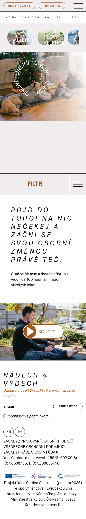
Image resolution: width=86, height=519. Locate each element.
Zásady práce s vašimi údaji (30, 452)
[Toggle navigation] (78, 6)
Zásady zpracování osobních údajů (38, 441)
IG (20, 432)
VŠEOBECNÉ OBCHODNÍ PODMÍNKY (34, 447)
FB (8, 432)
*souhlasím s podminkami (27, 416)
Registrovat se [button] (19, 6)
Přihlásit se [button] (52, 6)
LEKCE (76, 17)
